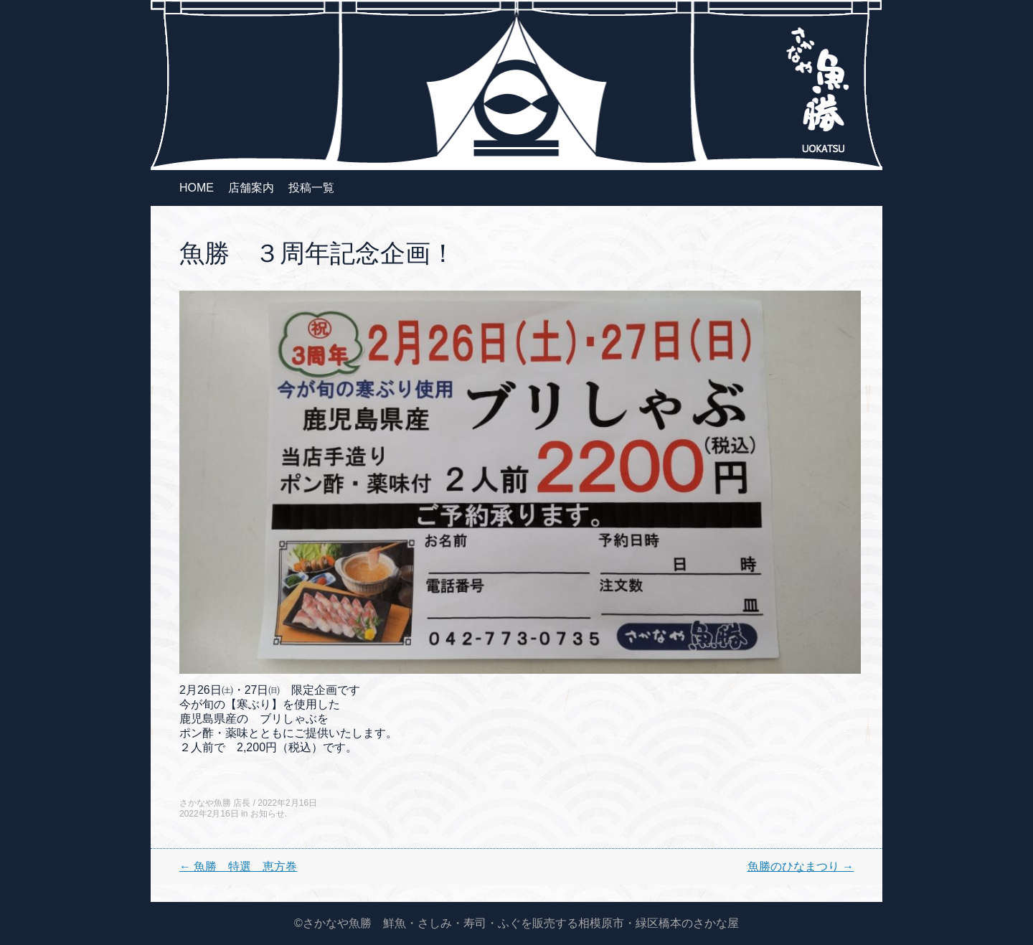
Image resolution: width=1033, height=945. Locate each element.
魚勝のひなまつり (800, 866)
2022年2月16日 (287, 803)
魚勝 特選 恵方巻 (238, 866)
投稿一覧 (311, 188)
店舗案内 (251, 188)
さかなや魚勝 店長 (214, 803)
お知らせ (267, 814)
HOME (196, 188)
